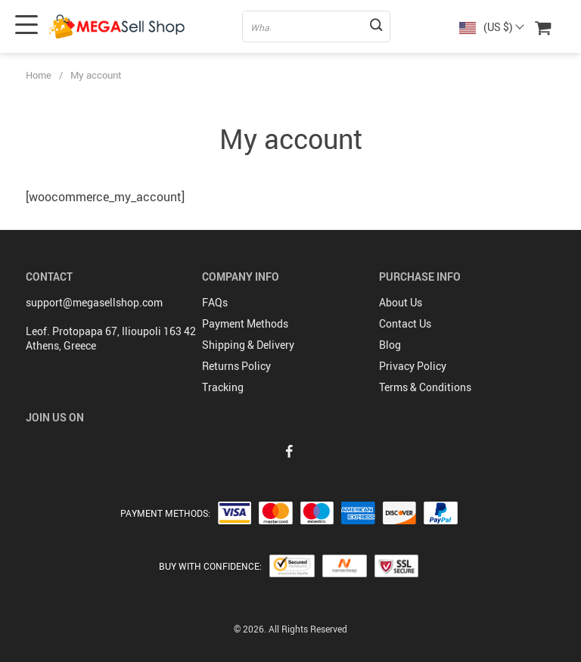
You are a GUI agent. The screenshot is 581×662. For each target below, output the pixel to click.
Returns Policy (236, 366)
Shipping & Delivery (248, 344)
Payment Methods (245, 323)
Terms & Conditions (425, 387)
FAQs (215, 302)
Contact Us (405, 323)
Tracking (223, 387)
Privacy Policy (412, 366)
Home (38, 75)
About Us (400, 302)
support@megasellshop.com (94, 302)
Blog (390, 344)
